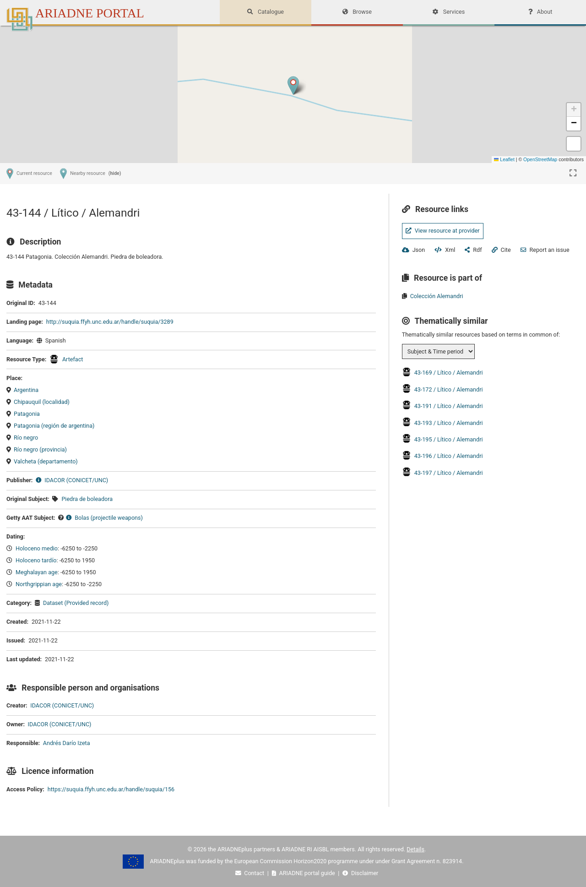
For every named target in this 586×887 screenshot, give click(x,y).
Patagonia (27, 413)
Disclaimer (360, 873)
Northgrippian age (39, 584)
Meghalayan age (37, 572)
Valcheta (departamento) (46, 461)
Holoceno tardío (36, 560)
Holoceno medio (37, 548)
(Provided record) (86, 602)
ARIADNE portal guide (304, 873)
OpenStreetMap (540, 159)
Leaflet (504, 159)
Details (415, 849)
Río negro (26, 437)
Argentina (26, 389)
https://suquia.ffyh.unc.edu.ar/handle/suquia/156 (111, 789)
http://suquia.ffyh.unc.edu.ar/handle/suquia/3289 (110, 321)
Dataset (53, 602)
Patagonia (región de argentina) (54, 425)
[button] (293, 85)
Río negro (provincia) (40, 449)
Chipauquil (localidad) (42, 401)
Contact (250, 873)
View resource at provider (443, 230)
